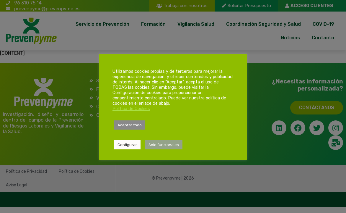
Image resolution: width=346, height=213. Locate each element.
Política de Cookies (131, 108)
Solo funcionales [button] (163, 145)
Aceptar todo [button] (129, 125)
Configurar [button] (127, 145)
